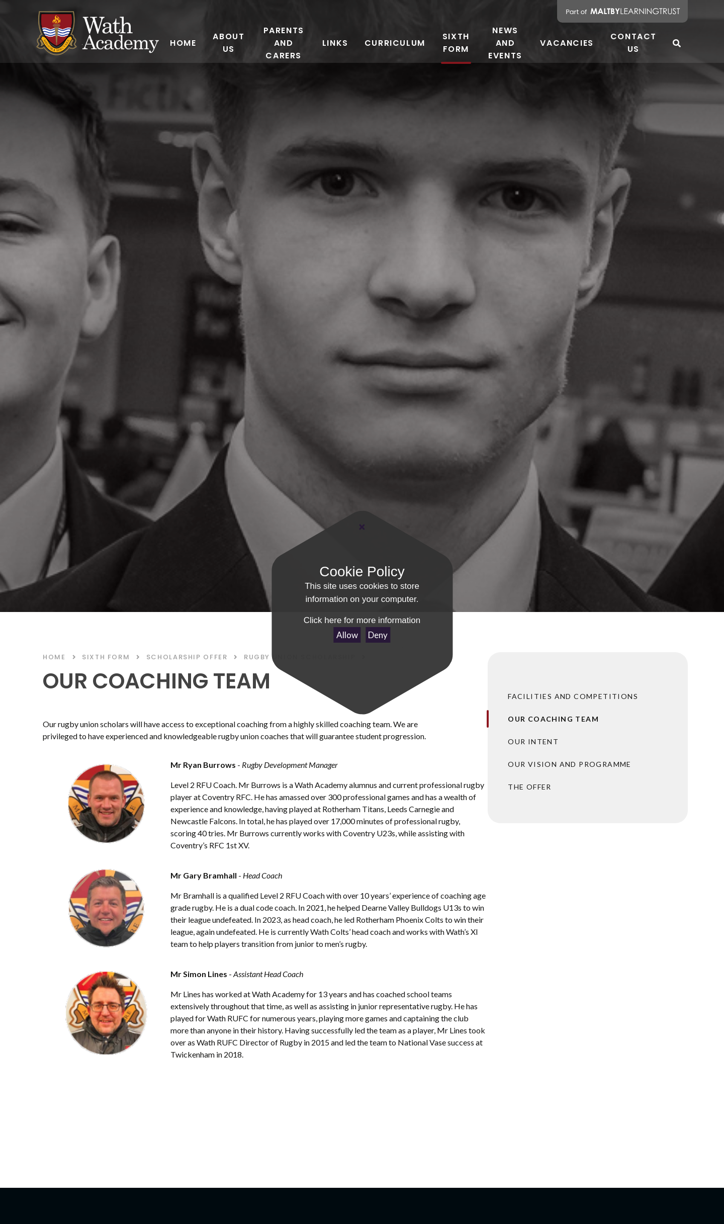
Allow (347, 635)
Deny (378, 635)
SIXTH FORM (106, 657)
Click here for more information (362, 620)
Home (54, 657)
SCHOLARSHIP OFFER (187, 657)
